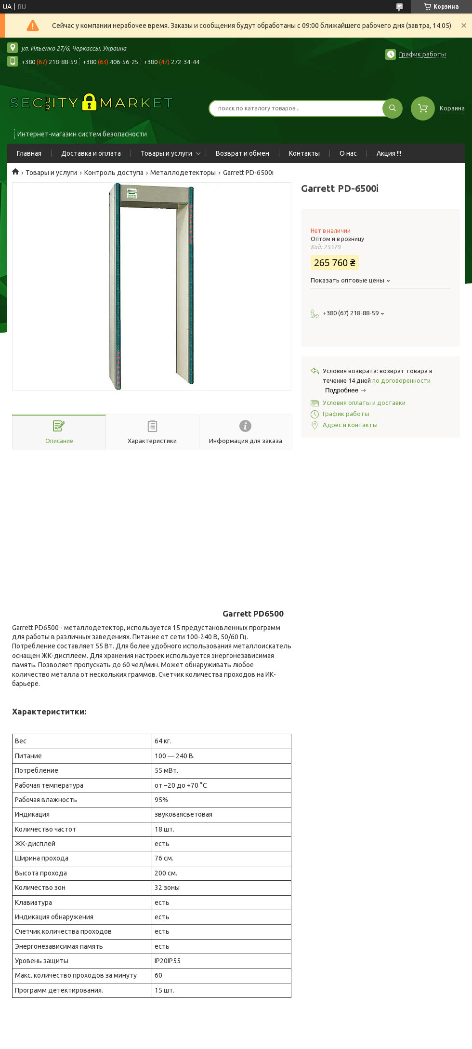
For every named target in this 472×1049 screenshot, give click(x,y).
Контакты (304, 153)
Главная (29, 153)
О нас (348, 153)
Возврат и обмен (242, 153)
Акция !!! (389, 153)
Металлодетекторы (183, 172)
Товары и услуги (166, 153)
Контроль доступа (114, 172)
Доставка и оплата (91, 153)
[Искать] (392, 108)
